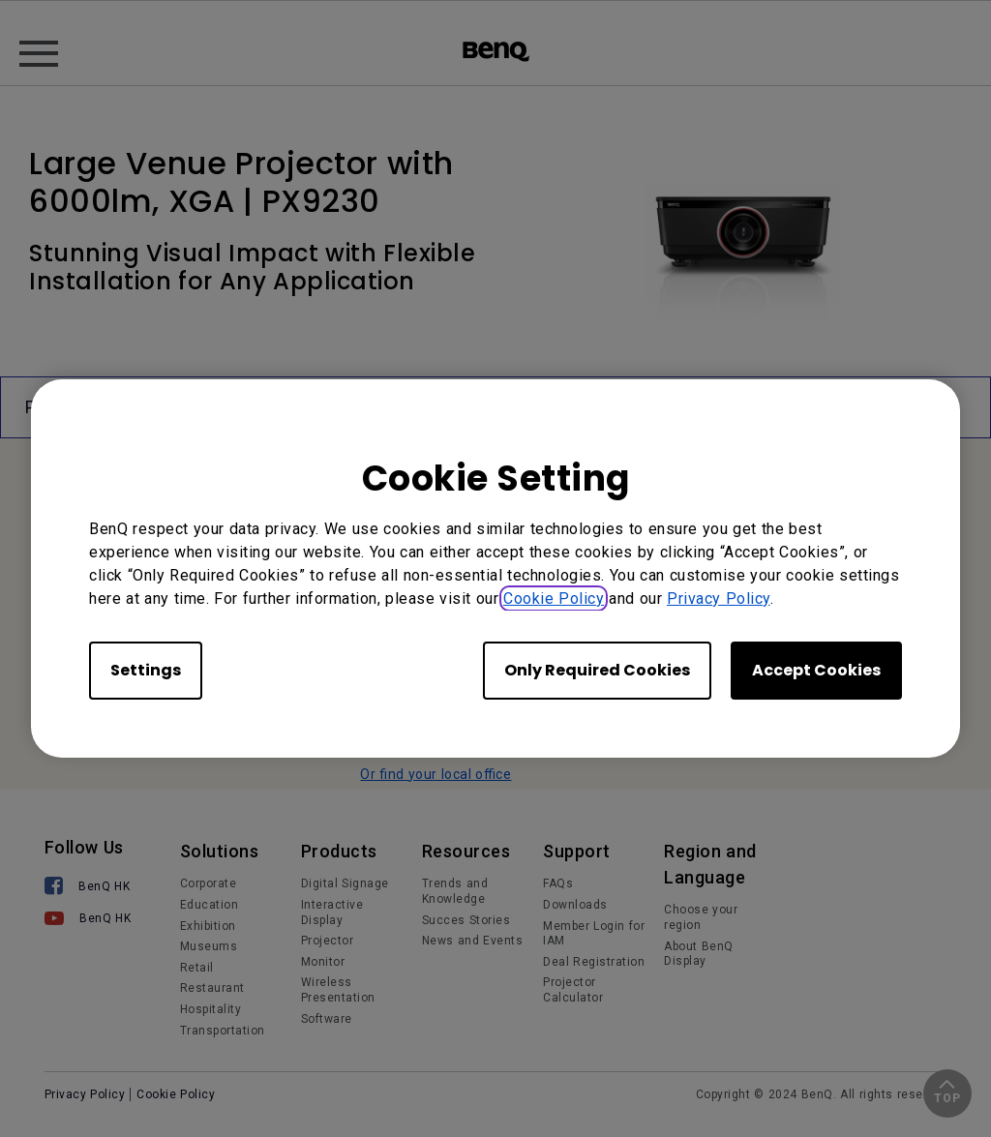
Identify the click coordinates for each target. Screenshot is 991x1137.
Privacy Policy (718, 598)
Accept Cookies (816, 670)
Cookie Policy (553, 598)
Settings (145, 670)
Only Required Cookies (597, 670)
